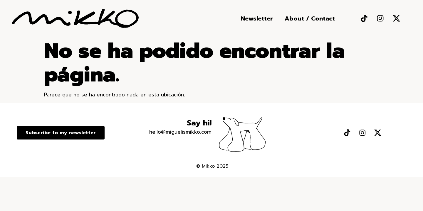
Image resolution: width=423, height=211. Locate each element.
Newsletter (257, 18)
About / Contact (310, 18)
